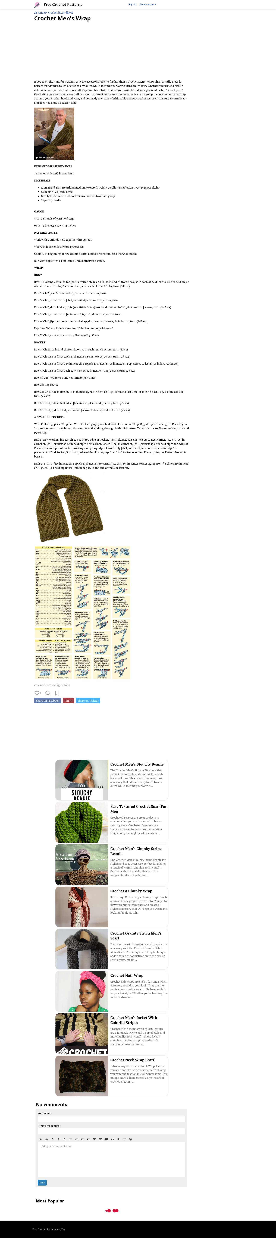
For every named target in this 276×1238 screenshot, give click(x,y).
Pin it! (68, 701)
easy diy (54, 685)
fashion (65, 685)
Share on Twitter (88, 701)
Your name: (45, 1113)
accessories (41, 685)
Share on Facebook (47, 701)
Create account (148, 4)
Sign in (132, 4)
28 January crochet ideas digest (53, 12)
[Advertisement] (111, 48)
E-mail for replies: (49, 1126)
